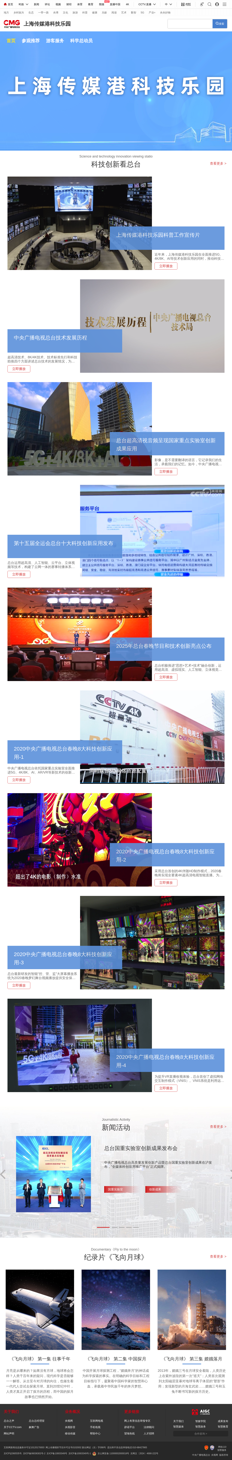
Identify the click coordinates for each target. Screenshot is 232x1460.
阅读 (114, 12)
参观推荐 (31, 40)
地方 (6, 12)
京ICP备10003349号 (57, 1453)
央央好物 (165, 12)
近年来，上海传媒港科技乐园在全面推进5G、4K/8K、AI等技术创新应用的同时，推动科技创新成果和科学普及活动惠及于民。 (189, 259)
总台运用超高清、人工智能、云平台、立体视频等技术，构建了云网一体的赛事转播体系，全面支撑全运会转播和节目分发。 (41, 567)
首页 (8, 4)
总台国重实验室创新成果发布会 (141, 1148)
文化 (65, 12)
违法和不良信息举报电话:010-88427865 (127, 1447)
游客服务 (55, 40)
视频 (58, 4)
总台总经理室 (37, 1420)
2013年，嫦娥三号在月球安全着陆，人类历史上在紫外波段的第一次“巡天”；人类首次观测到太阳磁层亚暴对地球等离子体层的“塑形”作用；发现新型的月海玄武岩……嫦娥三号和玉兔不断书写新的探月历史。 (192, 1381)
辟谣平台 (129, 1427)
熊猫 (101, 4)
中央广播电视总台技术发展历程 (50, 338)
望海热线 (129, 1433)
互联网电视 (96, 1420)
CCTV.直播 (144, 4)
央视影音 (70, 1427)
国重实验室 (115, 1189)
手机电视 (95, 1427)
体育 (80, 4)
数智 (133, 12)
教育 (90, 4)
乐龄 (104, 12)
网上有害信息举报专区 (137, 1420)
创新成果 (155, 1189)
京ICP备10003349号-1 (79, 1453)
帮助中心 (95, 1433)
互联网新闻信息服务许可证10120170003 (24, 1447)
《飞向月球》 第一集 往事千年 (39, 1358)
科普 (85, 12)
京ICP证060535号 (13, 1453)
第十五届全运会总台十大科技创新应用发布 (63, 543)
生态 (31, 12)
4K (127, 4)
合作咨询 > (200, 1433)
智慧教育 (223, 1426)
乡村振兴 (18, 12)
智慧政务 (200, 1426)
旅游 (75, 12)
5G (142, 12)
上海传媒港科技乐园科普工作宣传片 (158, 235)
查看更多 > (218, 163)
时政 (21, 4)
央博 (55, 12)
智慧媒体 (178, 1426)
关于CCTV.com (13, 1427)
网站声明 (9, 1433)
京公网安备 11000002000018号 (110, 1453)
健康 (94, 12)
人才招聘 (149, 1433)
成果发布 (223, 1421)
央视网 (69, 1420)
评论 (47, 4)
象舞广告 (34, 1427)
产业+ (152, 12)
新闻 (36, 4)
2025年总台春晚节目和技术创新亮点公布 (164, 646)
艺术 (123, 12)
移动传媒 (70, 1433)
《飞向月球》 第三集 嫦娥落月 (191, 1358)
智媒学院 (200, 1421)
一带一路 (43, 12)
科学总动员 (81, 40)
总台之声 (9, 1420)
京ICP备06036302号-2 (34, 1453)
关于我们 (178, 1421)
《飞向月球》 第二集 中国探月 (115, 1358)
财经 (69, 4)
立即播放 (166, 266)
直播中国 (115, 4)
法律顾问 (149, 1427)
